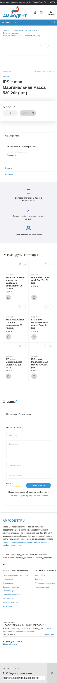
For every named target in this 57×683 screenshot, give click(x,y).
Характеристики (28, 136)
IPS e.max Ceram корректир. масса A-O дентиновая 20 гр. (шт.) (15, 283)
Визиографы (8, 583)
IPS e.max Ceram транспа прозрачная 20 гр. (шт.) (15, 323)
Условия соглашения (43, 587)
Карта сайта (40, 575)
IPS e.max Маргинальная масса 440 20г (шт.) (14, 363)
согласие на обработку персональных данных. (28, 495)
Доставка (28, 175)
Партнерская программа (45, 583)
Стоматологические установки (15, 575)
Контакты (38, 579)
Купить (28, 113)
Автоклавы (7, 606)
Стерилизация (9, 591)
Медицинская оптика (11, 595)
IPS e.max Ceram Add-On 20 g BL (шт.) (40, 280)
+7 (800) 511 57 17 (13, 641)
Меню (6, 22)
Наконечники (8, 579)
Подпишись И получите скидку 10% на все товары (24, 624)
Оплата (28, 168)
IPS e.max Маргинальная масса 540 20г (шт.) (39, 323)
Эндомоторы (8, 598)
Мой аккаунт (55, 22)
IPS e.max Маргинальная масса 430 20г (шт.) (39, 363)
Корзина (51, 12)
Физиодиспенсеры (10, 602)
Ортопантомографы (11, 587)
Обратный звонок (10, 644)
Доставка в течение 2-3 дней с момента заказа (28, 195)
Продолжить (38, 485)
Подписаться (48, 634)
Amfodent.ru (14, 520)
